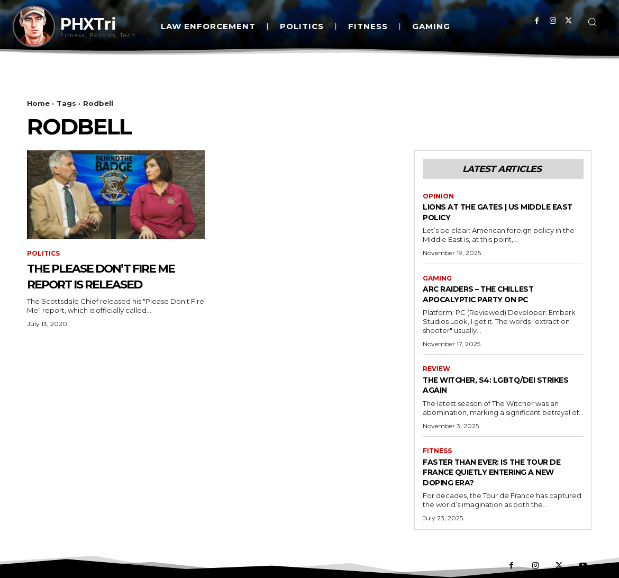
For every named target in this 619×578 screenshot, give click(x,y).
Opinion (438, 196)
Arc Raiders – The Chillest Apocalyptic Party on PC (490, 293)
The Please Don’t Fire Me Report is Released (113, 275)
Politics (43, 253)
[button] (592, 21)
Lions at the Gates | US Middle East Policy (499, 211)
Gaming (437, 278)
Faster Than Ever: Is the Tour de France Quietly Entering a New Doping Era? (499, 471)
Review (436, 369)
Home (38, 103)
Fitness (437, 451)
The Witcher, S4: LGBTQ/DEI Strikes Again (491, 384)
